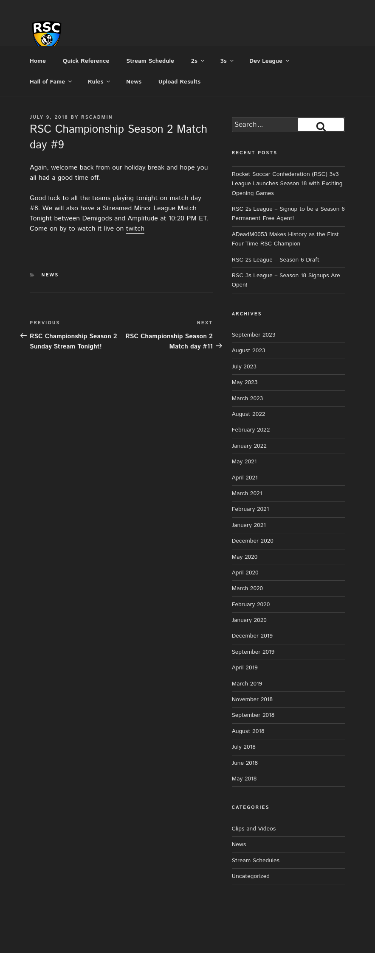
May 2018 (244, 779)
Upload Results (179, 82)
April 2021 (245, 478)
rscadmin (97, 117)
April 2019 (245, 667)
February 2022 (251, 430)
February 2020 (251, 604)
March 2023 (247, 398)
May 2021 (244, 461)
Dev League (269, 61)
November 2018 (252, 699)
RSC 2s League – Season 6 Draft (275, 260)
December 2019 (252, 636)
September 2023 (254, 335)
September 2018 (253, 715)
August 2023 (248, 350)
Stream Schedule (150, 61)
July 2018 (244, 747)
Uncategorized (251, 876)
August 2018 (248, 731)
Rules (100, 82)
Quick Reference (86, 61)
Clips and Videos (254, 829)
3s (227, 61)
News (133, 82)
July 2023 (244, 366)
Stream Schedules (255, 860)
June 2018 (245, 763)
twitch (135, 229)
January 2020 (249, 620)
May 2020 (245, 557)
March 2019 (247, 684)
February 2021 (250, 509)
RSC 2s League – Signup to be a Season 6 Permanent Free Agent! (288, 214)
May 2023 (245, 382)
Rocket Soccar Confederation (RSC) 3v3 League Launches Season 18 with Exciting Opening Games (287, 184)
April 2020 (245, 572)
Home (38, 61)
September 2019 (253, 652)
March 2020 (247, 588)
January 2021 (249, 525)
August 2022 (248, 414)
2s (198, 61)
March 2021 (247, 493)
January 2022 (249, 446)
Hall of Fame (51, 82)
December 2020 (252, 541)
